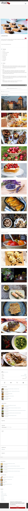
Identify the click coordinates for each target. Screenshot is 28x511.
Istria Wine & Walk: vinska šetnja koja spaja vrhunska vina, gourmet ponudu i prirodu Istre (15, 410)
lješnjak (8, 91)
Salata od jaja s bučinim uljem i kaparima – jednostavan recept (11, 388)
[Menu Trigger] (25, 3)
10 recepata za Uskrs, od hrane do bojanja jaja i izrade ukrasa (8, 144)
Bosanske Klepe (5, 481)
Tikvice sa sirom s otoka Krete (4, 316)
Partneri (2, 492)
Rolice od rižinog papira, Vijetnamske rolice (6, 299)
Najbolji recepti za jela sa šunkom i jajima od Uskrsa (10, 415)
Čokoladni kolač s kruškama (4, 282)
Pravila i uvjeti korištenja (4, 495)
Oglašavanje (26, 0)
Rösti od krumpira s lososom (7, 398)
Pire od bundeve (3, 211)
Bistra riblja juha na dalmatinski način (7, 479)
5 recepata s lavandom (4, 194)
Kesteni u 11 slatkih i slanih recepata (5, 228)
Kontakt (23, 0)
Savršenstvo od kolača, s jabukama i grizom (8, 476)
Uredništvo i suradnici (3, 493)
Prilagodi (17, 506)
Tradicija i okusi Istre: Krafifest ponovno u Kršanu (10, 405)
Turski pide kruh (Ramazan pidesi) (8, 393)
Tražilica (21, 0)
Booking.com (3, 449)
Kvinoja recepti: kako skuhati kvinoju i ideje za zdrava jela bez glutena (12, 412)
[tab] (14, 85)
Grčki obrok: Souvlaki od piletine (5, 366)
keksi (4, 91)
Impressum (2, 496)
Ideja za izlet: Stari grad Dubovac (5, 110)
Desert (22, 375)
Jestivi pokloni (24, 375)
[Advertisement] (14, 11)
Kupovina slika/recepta (14, 85)
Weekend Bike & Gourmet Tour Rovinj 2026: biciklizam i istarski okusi (12, 407)
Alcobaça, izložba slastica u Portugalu (5, 127)
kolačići (6, 91)
